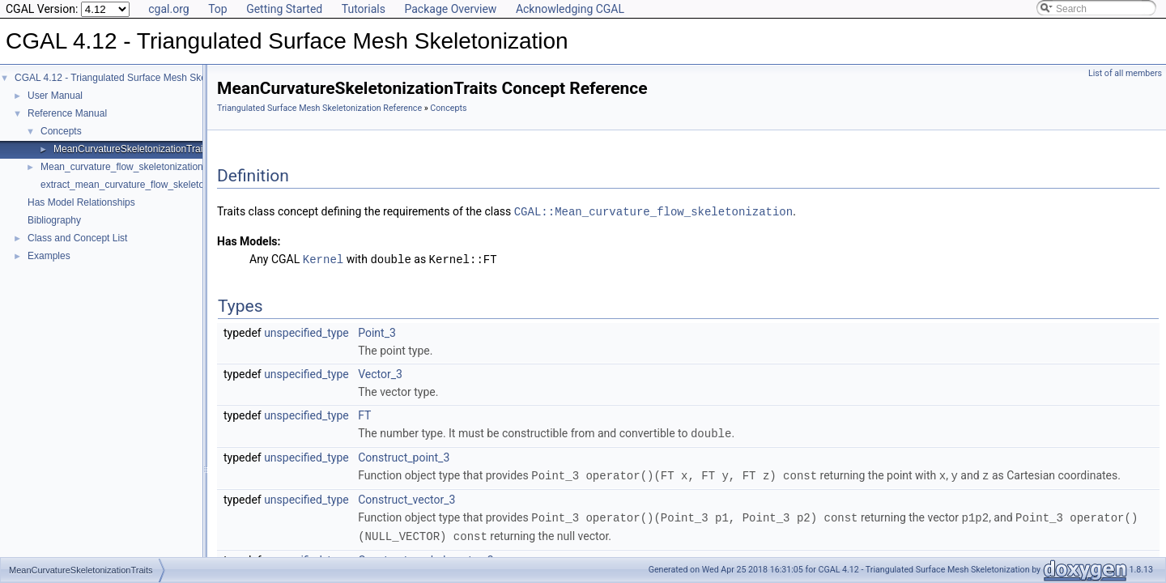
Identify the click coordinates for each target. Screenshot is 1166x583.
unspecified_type (306, 331)
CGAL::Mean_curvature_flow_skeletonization (653, 211)
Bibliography (54, 220)
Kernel (323, 258)
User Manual (55, 95)
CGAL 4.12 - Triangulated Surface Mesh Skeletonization (135, 77)
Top (218, 8)
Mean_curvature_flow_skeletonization (121, 166)
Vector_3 (380, 372)
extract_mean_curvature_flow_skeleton (125, 184)
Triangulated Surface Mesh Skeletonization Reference (319, 108)
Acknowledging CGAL (570, 8)
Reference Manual (67, 113)
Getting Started (284, 8)
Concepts (61, 131)
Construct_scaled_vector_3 (425, 555)
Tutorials (363, 8)
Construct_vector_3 (406, 496)
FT (364, 413)
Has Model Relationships (81, 202)
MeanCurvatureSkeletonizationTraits (132, 149)
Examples (49, 256)
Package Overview (450, 8)
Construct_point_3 (403, 455)
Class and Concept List (77, 238)
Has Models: (249, 240)
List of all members (1125, 73)
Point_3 (377, 331)
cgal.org (168, 8)
